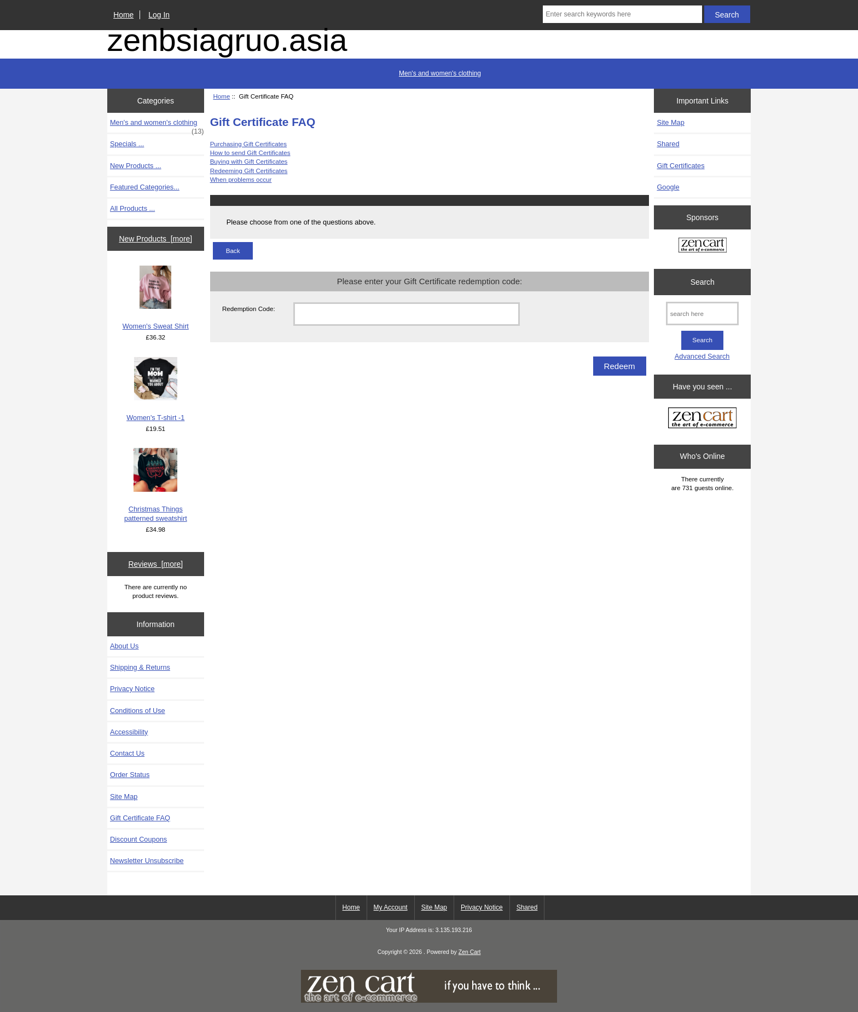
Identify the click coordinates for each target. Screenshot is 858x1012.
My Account (391, 907)
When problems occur (241, 179)
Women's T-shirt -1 (155, 389)
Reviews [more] (155, 564)
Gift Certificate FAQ (140, 818)
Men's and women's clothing (440, 73)
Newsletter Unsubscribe (147, 860)
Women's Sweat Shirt (156, 298)
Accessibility (129, 732)
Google (668, 187)
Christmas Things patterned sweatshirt (155, 485)
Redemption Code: (248, 308)
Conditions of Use (137, 710)
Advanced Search (702, 356)
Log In (159, 14)
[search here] (702, 313)
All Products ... (132, 208)
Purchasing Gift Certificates (248, 143)
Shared (668, 144)
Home (123, 14)
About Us (124, 646)
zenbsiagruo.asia (227, 40)
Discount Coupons (138, 839)
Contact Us (127, 753)
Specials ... (127, 144)
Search (703, 282)
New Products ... (135, 166)
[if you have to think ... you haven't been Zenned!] (429, 1000)
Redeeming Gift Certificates (249, 170)
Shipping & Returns (140, 667)
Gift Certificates (680, 166)
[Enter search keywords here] (622, 14)
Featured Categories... (144, 187)
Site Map (123, 796)
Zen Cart (470, 952)
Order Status (129, 775)
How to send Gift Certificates (250, 152)
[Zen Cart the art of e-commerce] (703, 246)
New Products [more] (155, 238)
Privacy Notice (132, 689)
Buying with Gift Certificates (249, 161)
